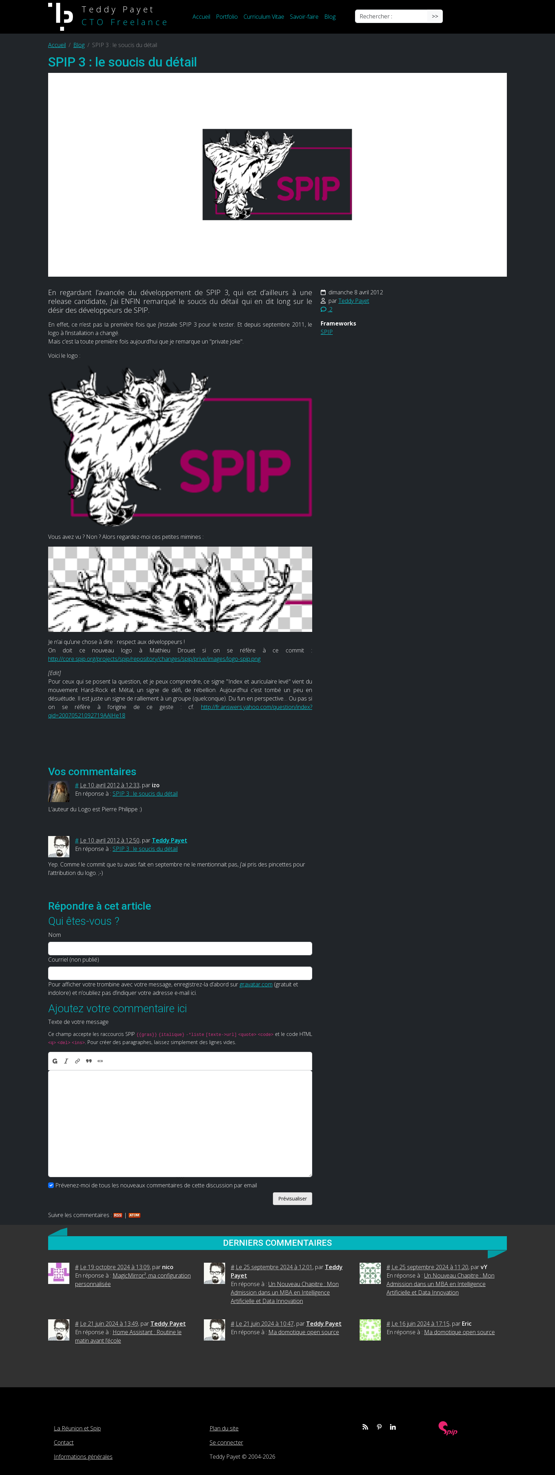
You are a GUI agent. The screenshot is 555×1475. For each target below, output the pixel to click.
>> (435, 16)
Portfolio (227, 17)
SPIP (327, 332)
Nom (54, 935)
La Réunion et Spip (77, 1428)
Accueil (201, 17)
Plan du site (224, 1428)
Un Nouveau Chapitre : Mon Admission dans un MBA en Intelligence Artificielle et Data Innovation (285, 1292)
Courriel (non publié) (73, 959)
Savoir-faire (304, 17)
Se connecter (226, 1442)
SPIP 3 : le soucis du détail (145, 793)
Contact (64, 1442)
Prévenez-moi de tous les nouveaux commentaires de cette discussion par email (156, 1185)
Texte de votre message (78, 1022)
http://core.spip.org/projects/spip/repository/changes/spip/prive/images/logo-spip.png (154, 659)
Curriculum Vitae (264, 17)
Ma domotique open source (303, 1332)
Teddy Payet (353, 301)
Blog (330, 17)
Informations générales (83, 1456)
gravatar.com (256, 984)
